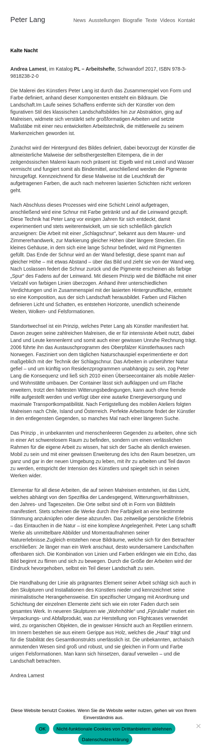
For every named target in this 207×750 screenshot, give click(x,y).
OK (42, 729)
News (79, 20)
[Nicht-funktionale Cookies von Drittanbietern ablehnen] (198, 725)
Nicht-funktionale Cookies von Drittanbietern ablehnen (114, 729)
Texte (151, 20)
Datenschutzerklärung (105, 739)
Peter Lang (27, 19)
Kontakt (186, 20)
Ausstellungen (104, 20)
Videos (167, 20)
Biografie (132, 20)
